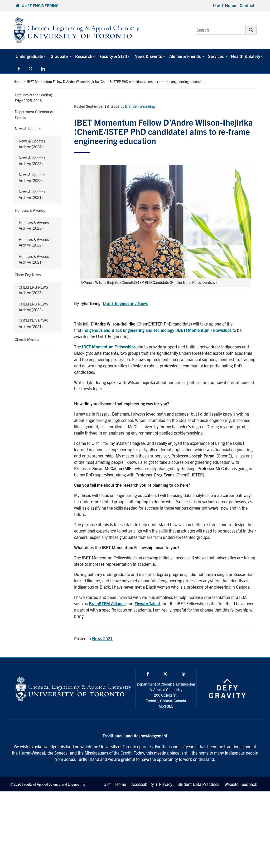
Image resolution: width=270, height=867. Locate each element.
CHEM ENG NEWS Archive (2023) (33, 290)
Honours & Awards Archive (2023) (34, 225)
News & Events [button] (148, 56)
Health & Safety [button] (245, 56)
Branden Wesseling (140, 106)
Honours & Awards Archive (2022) (34, 242)
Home (17, 81)
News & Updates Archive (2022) (32, 177)
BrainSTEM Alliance (107, 603)
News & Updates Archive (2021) (32, 194)
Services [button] (216, 56)
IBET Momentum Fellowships (109, 346)
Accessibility (142, 784)
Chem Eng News (28, 274)
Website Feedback (240, 784)
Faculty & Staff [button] (113, 56)
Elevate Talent (147, 603)
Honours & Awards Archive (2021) (34, 259)
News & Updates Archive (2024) (32, 144)
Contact (247, 5)
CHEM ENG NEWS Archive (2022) (33, 307)
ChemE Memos (27, 339)
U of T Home (224, 5)
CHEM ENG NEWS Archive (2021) (33, 323)
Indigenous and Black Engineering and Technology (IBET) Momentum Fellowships (157, 330)
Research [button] (83, 56)
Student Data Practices (198, 784)
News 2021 (102, 638)
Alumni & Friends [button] (185, 56)
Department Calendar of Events (34, 114)
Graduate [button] (59, 56)
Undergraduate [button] (29, 56)
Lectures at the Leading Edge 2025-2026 (33, 97)
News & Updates (28, 128)
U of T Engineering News (125, 303)
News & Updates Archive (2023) (32, 160)
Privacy (165, 784)
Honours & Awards (30, 210)
